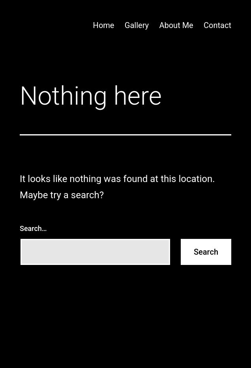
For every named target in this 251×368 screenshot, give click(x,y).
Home (103, 25)
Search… (33, 228)
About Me (176, 25)
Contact (217, 25)
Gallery (137, 25)
